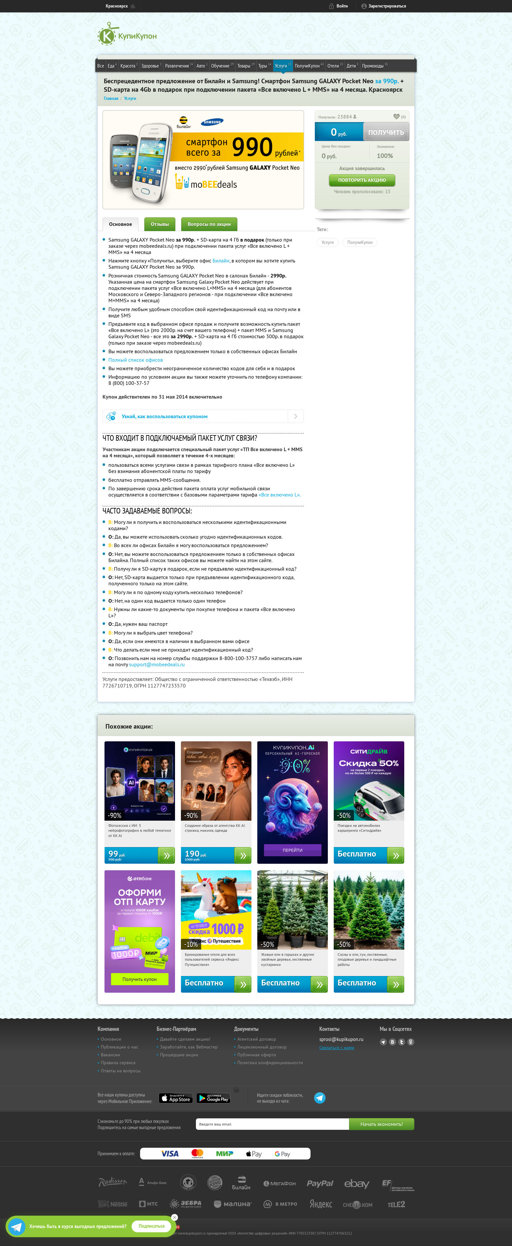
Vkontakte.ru (392, 1042)
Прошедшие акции (179, 1055)
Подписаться (152, 1226)
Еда (112, 65)
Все (100, 65)
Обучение (222, 65)
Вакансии (110, 1055)
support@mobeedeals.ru (157, 664)
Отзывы (160, 224)
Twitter (401, 1042)
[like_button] (396, 117)
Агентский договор (256, 1039)
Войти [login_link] (342, 6)
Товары (246, 65)
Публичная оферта (256, 1055)
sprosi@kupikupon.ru (341, 1039)
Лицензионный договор (262, 1047)
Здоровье (151, 65)
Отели (335, 65)
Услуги (283, 65)
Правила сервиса (118, 1062)
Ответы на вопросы (120, 1071)
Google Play (213, 1098)
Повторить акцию (362, 180)
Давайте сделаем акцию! (185, 1039)
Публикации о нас (119, 1047)
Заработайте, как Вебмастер (189, 1047)
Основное (120, 224)
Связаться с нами (336, 1047)
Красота (129, 65)
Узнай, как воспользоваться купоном (165, 416)
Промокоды (375, 65)
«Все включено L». (280, 494)
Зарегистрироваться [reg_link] (387, 6)
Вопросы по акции (209, 224)
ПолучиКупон (309, 65)
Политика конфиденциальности (270, 1062)
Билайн (221, 260)
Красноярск (117, 6)
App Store (176, 1098)
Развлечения (179, 65)
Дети (353, 65)
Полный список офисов (135, 359)
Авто (202, 65)
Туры (264, 65)
